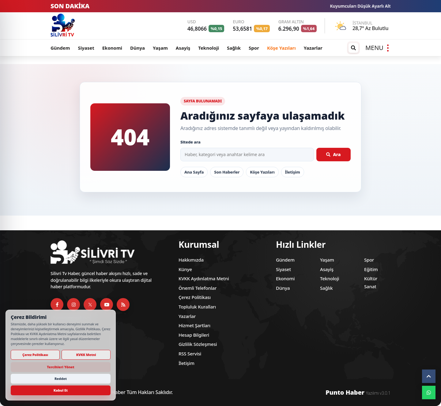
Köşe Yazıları (281, 48)
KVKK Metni (86, 354)
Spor (254, 48)
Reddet (61, 378)
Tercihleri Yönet (60, 367)
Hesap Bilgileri (194, 335)
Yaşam (160, 48)
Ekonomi (112, 48)
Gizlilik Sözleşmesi (198, 344)
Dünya (137, 48)
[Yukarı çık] (428, 376)
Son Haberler (226, 172)
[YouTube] (106, 304)
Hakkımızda (191, 260)
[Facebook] (57, 304)
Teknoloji (208, 48)
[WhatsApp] (428, 392)
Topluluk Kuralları (197, 307)
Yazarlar (313, 48)
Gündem (60, 48)
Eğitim (371, 269)
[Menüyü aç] (377, 48)
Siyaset (86, 48)
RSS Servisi (190, 353)
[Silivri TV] (92, 25)
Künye (185, 269)
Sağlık (234, 48)
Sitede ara (190, 142)
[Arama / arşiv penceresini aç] (353, 47)
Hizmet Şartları (194, 325)
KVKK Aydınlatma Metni (204, 278)
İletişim (292, 172)
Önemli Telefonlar (198, 288)
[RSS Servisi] (123, 304)
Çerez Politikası (195, 297)
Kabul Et (61, 390)
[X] (90, 304)
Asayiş (183, 48)
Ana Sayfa (194, 172)
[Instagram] (73, 304)
